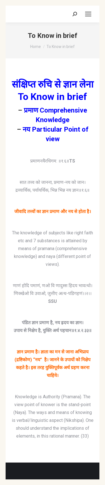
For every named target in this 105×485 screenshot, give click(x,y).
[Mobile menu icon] (88, 14)
